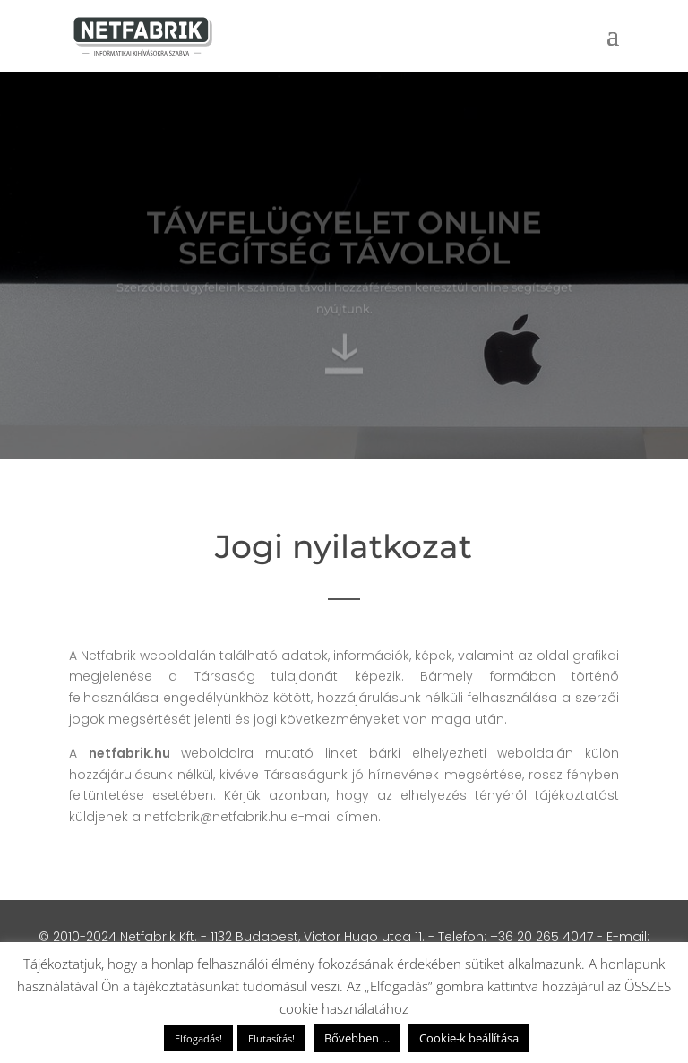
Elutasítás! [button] (271, 1038)
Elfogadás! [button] (198, 1038)
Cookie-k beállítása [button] (469, 1038)
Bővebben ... (357, 1038)
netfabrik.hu (129, 753)
